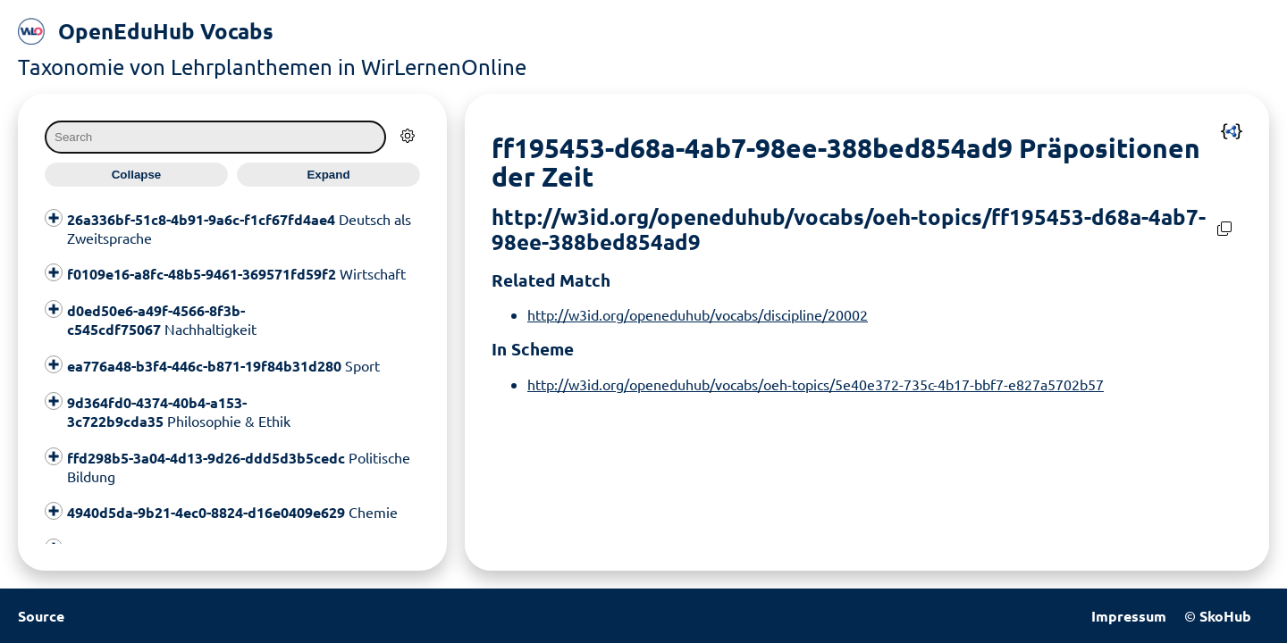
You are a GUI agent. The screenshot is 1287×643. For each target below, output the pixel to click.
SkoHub (1225, 615)
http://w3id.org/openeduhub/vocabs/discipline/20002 (697, 314)
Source (41, 615)
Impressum (1128, 615)
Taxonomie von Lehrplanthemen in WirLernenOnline (272, 66)
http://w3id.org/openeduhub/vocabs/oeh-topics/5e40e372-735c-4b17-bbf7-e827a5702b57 (815, 384)
